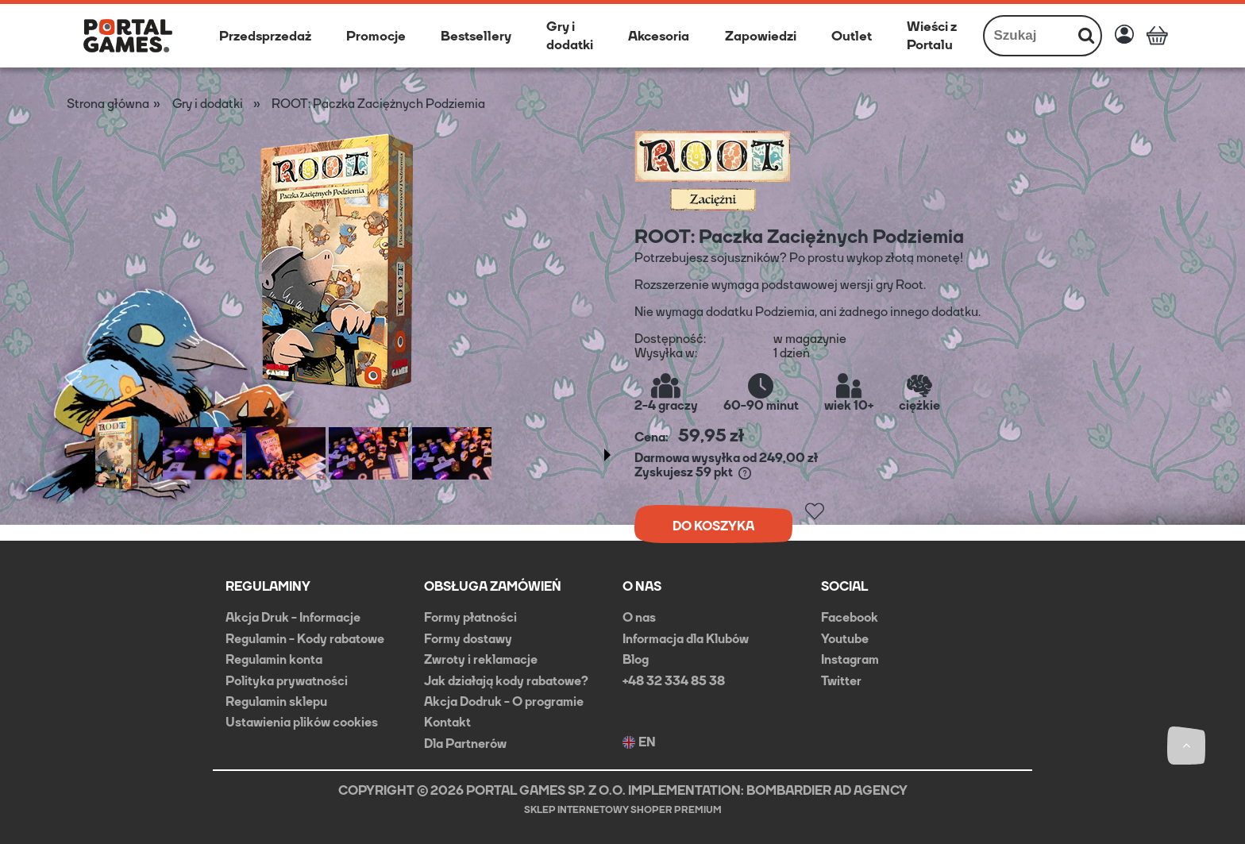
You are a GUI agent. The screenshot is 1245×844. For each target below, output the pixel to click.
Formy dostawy (468, 638)
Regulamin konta (273, 659)
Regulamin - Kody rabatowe (304, 638)
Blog (635, 659)
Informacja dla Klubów (685, 638)
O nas (639, 617)
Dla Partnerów (465, 743)
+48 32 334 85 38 (673, 681)
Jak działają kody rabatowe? (506, 681)
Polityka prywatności (286, 681)
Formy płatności (470, 617)
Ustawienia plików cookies (301, 722)
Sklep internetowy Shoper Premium (623, 810)
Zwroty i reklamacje (481, 659)
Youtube (845, 638)
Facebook (849, 617)
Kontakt (447, 722)
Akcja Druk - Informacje (292, 617)
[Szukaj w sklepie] (1028, 35)
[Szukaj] (1086, 36)
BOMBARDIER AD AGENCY (827, 790)
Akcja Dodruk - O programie (504, 701)
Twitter (841, 681)
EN (639, 742)
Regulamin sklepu (276, 701)
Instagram (850, 659)
